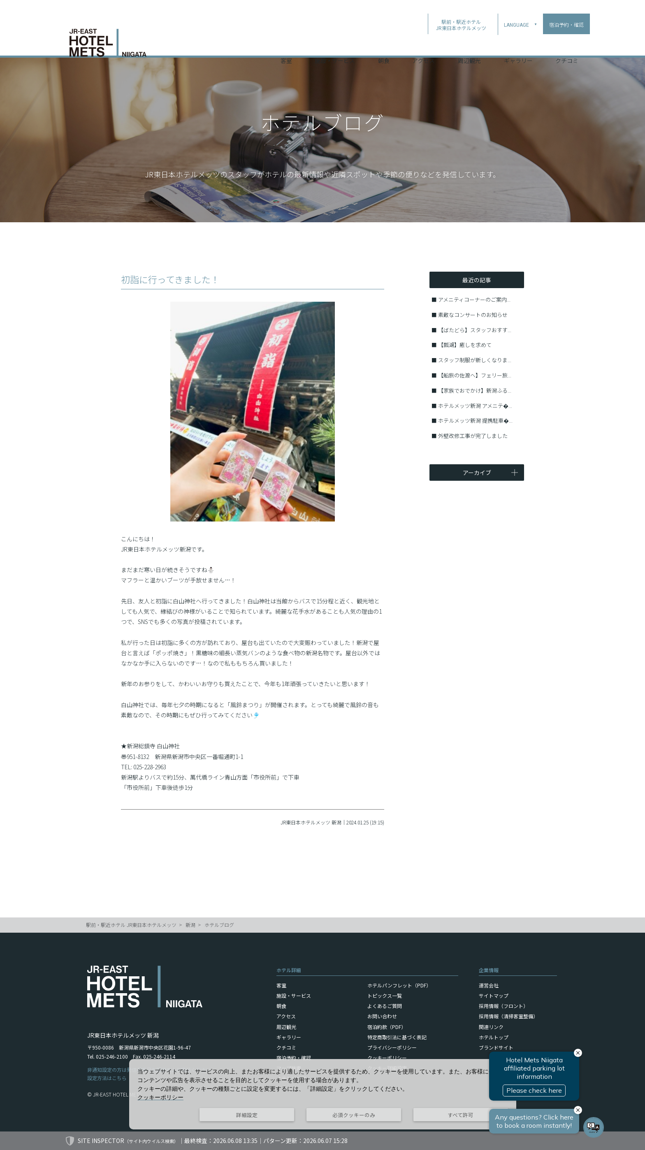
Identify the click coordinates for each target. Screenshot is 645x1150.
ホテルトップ (493, 1037)
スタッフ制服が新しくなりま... (474, 360)
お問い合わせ (382, 1016)
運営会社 (489, 985)
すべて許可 (460, 1115)
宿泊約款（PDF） (386, 1026)
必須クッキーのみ (353, 1115)
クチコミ (566, 45)
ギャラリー (518, 45)
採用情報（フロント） (503, 1005)
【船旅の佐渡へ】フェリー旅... (474, 375)
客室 (286, 45)
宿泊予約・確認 (293, 1057)
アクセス (423, 45)
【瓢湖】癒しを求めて (465, 345)
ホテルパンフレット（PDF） (399, 985)
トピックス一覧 (384, 995)
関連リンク (491, 1026)
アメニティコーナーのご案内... (474, 299)
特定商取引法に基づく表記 (397, 1037)
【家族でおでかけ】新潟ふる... (474, 390)
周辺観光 (469, 45)
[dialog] (322, 1094)
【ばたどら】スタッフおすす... (474, 330)
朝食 (384, 45)
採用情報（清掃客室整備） (508, 1016)
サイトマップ (493, 995)
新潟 (190, 924)
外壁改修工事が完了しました (473, 436)
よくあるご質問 (384, 1005)
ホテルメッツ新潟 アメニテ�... (475, 406)
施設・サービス (335, 45)
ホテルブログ (219, 924)
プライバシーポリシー (392, 1047)
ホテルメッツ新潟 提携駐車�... (475, 420)
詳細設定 (247, 1115)
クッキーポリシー (387, 1057)
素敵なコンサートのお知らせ (473, 315)
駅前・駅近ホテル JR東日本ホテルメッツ (131, 924)
